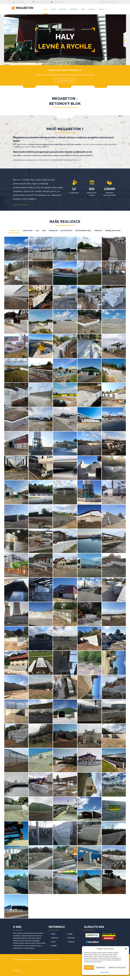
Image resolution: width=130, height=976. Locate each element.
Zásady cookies (104, 972)
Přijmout (89, 967)
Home (45, 9)
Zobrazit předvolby (117, 967)
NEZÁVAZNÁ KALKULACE (65, 80)
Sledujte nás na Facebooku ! (108, 2)
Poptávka (91, 9)
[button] (126, 949)
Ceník (83, 9)
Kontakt (101, 9)
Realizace (62, 9)
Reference (74, 9)
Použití (53, 9)
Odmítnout (100, 967)
